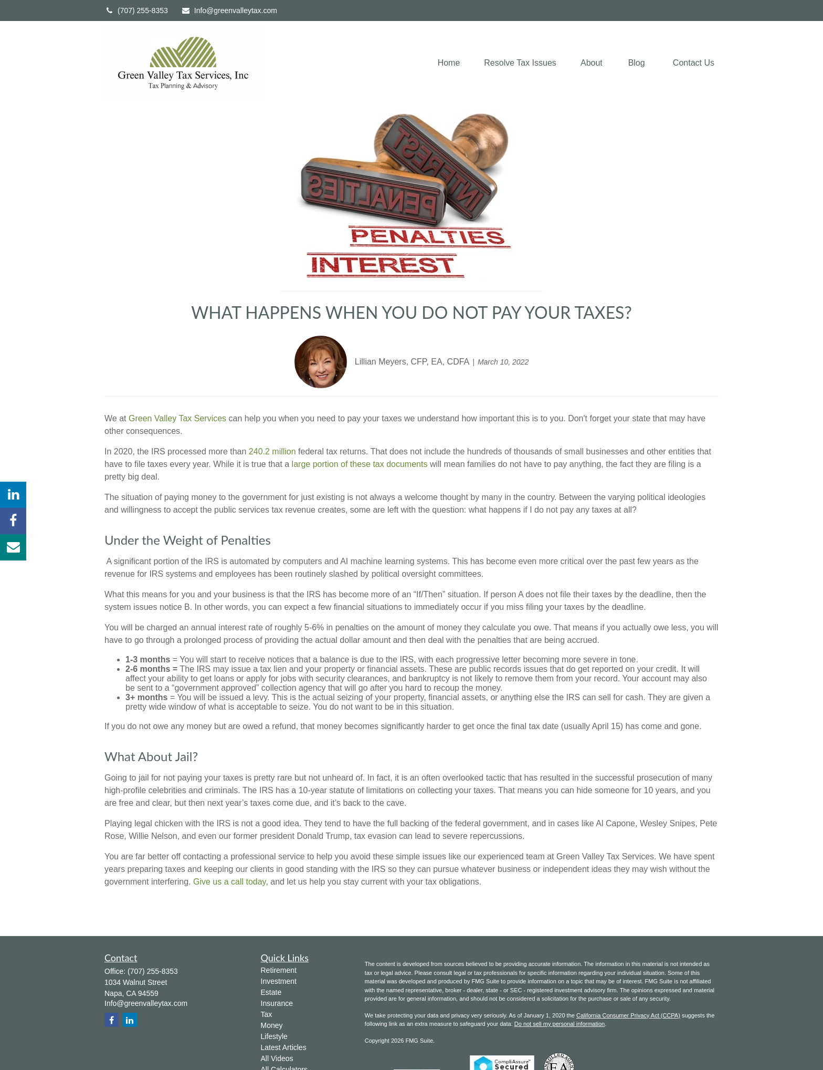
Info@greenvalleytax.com (229, 10)
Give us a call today (229, 881)
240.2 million (272, 451)
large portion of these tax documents (360, 464)
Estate (271, 992)
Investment (279, 981)
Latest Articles (284, 1047)
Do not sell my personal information (559, 1024)
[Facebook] (13, 521)
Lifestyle (274, 1036)
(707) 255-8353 (136, 10)
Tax (266, 1014)
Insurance (277, 1003)
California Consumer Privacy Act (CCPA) (628, 1015)
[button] (449, 63)
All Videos (277, 1058)
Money (272, 1025)
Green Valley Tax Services (177, 418)
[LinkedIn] (13, 495)
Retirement (279, 970)
